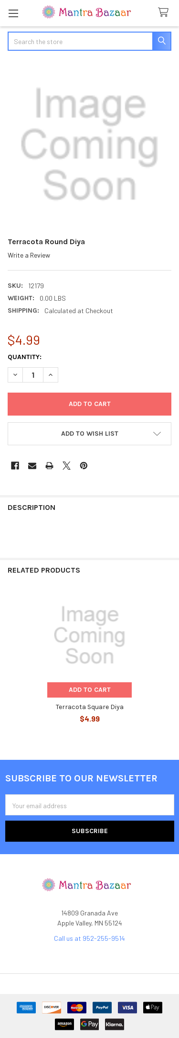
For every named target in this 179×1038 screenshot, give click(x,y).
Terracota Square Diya (90, 707)
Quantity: (25, 357)
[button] (89, 433)
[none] (89, 145)
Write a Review (29, 255)
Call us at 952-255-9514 (89, 938)
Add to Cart (90, 690)
